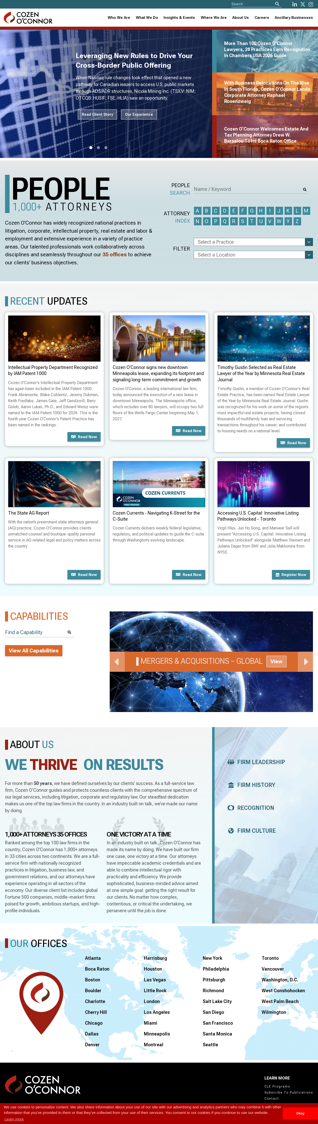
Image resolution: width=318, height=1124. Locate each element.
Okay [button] (300, 1113)
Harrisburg (155, 958)
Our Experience (139, 114)
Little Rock (155, 990)
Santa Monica (217, 1033)
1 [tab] (90, 147)
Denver (92, 1044)
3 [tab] (105, 147)
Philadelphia (216, 969)
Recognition (249, 808)
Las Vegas (155, 979)
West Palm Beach (280, 1001)
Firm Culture (250, 831)
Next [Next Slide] (305, 662)
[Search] (277, 4)
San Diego (213, 1012)
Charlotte (95, 1001)
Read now (84, 437)
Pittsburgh (214, 979)
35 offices (114, 255)
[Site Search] (256, 4)
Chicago (94, 1023)
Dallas (92, 1033)
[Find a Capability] (39, 632)
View (276, 661)
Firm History (250, 785)
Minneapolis (157, 1033)
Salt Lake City (217, 1001)
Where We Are (214, 17)
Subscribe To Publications (288, 1092)
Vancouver (273, 969)
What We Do (147, 17)
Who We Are (119, 17)
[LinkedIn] (294, 4)
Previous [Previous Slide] (117, 662)
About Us (240, 17)
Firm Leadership (255, 762)
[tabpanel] (109, 94)
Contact (271, 1098)
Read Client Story (97, 114)
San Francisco (218, 1023)
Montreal (153, 1044)
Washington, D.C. (280, 979)
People (180, 189)
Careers (262, 17)
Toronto (270, 958)
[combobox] (179, 17)
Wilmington (274, 1012)
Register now (291, 574)
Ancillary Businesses (294, 17)
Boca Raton (97, 969)
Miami (150, 1023)
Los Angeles (157, 1012)
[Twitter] (302, 4)
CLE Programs (277, 1086)
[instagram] (310, 4)
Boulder (93, 990)
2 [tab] (98, 147)
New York (212, 958)
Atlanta (93, 958)
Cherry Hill (96, 1012)
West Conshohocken (283, 990)
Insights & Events (179, 17)
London (152, 1001)
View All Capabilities (34, 651)
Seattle (210, 1044)
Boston (92, 979)
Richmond (213, 990)
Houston (153, 969)
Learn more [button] (14, 1119)
